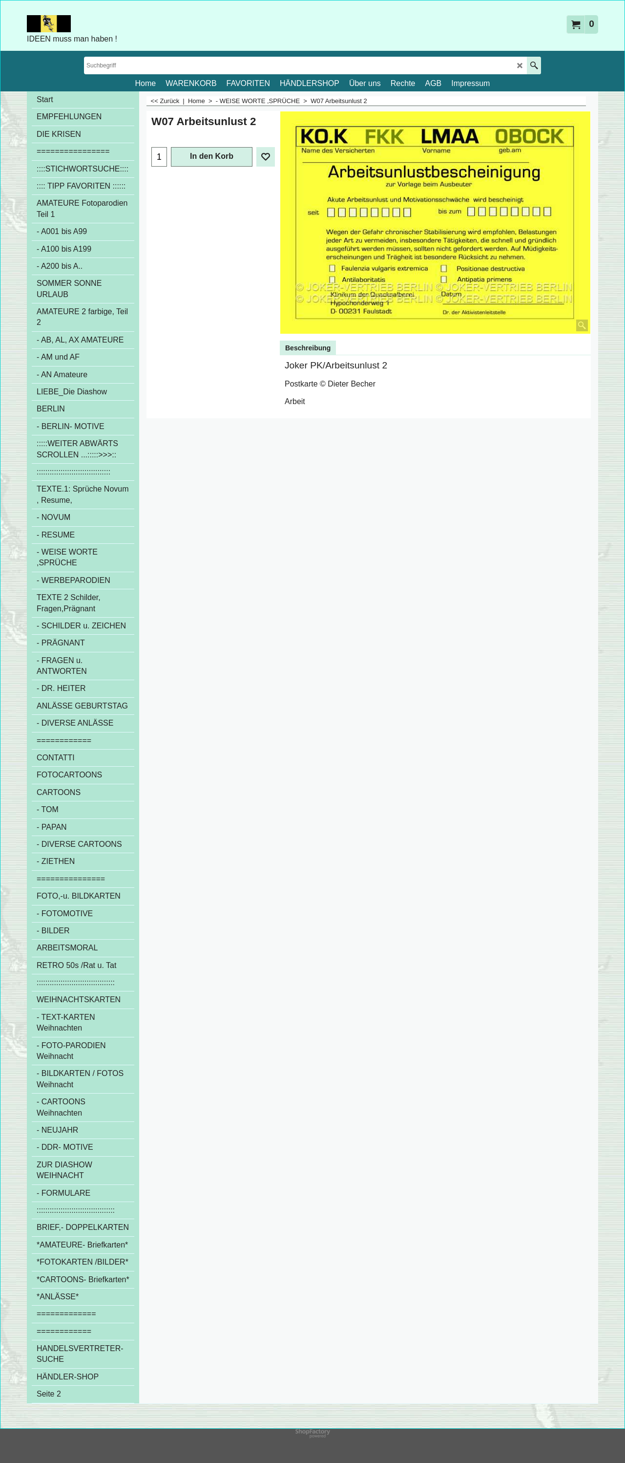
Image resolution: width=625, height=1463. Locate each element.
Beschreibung (308, 348)
